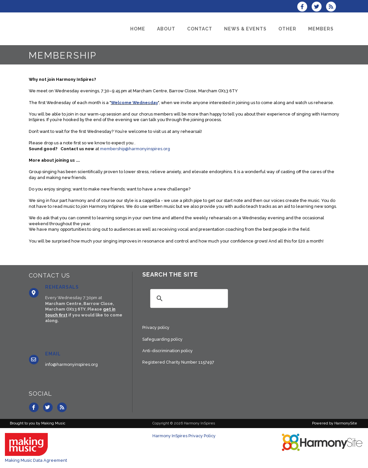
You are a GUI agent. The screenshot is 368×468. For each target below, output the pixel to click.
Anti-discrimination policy (167, 350)
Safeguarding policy (162, 339)
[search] (188, 298)
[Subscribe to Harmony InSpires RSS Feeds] (332, 7)
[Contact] (199, 28)
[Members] (321, 28)
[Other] (287, 28)
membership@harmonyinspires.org (135, 148)
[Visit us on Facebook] (304, 7)
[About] (166, 28)
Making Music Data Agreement (36, 460)
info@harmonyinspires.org (71, 364)
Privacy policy (155, 327)
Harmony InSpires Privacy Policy (184, 435)
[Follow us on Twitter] (318, 7)
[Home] (137, 28)
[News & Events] (245, 28)
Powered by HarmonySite (334, 423)
